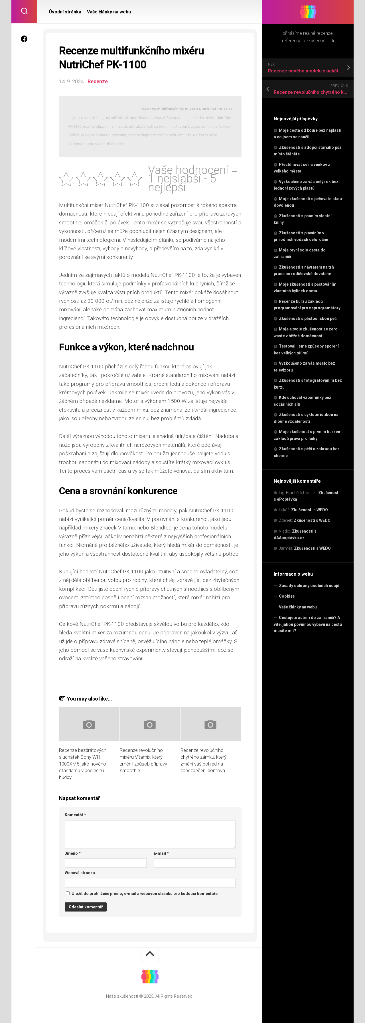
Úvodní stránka (65, 12)
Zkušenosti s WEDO (309, 510)
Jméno (73, 853)
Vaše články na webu (298, 607)
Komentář (75, 815)
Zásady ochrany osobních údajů (309, 585)
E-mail (161, 853)
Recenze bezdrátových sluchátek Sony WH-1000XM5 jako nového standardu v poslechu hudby (82, 763)
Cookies (287, 596)
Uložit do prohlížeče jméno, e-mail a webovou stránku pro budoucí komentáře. (145, 893)
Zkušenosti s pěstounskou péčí (308, 318)
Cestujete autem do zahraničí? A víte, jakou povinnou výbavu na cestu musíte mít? (308, 624)
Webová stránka (80, 872)
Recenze (98, 81)
